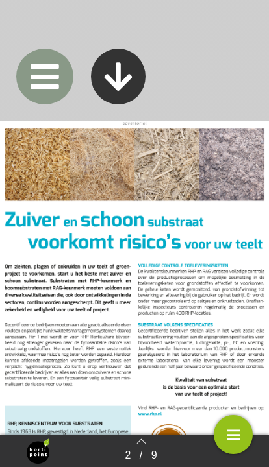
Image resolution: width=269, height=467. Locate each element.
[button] (44, 76)
